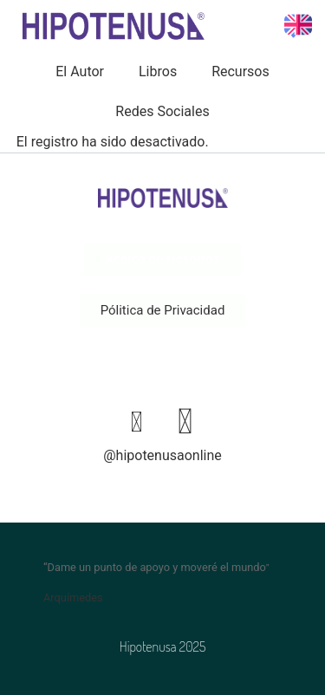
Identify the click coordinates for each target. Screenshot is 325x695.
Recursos (240, 71)
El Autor (79, 71)
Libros (158, 71)
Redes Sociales (162, 111)
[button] (163, 311)
